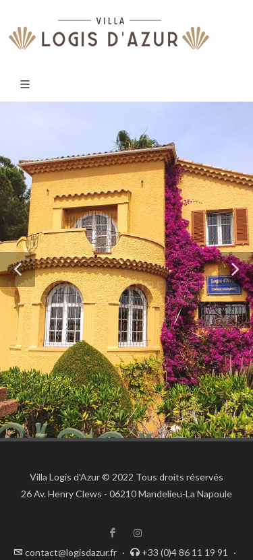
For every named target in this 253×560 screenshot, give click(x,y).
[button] (17, 269)
